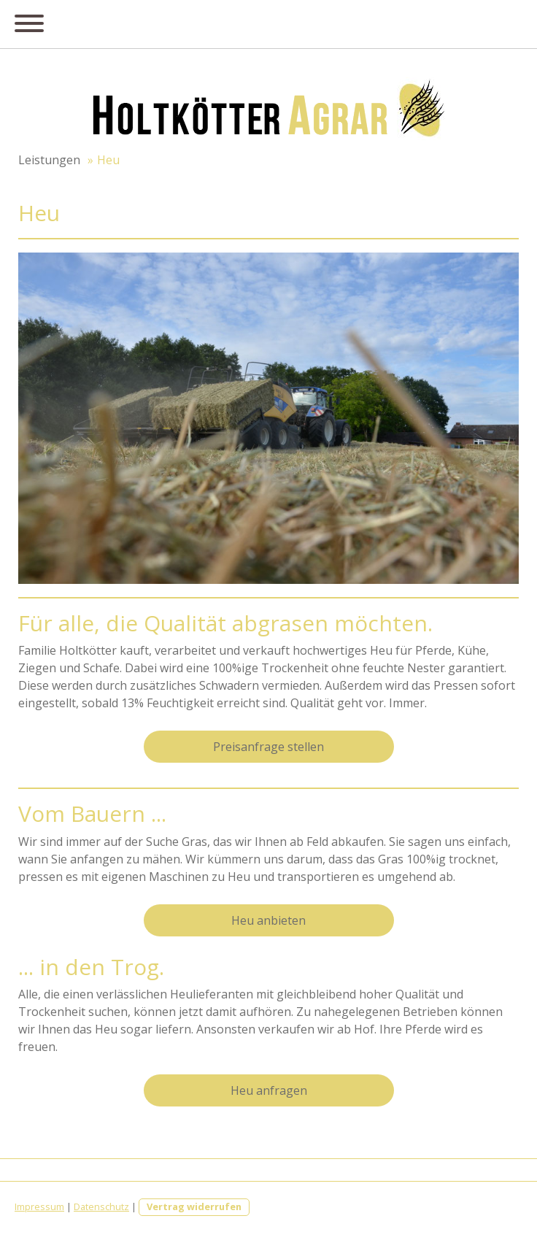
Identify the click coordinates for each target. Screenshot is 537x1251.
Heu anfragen (269, 1090)
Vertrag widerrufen (194, 1206)
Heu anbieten (268, 920)
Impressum (39, 1206)
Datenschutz (101, 1206)
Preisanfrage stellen (268, 747)
